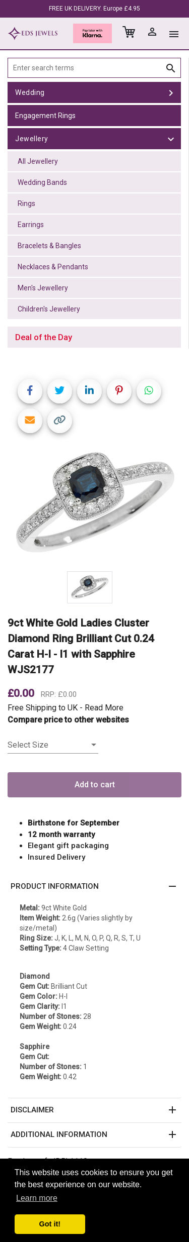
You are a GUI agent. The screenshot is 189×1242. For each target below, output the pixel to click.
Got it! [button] (49, 1224)
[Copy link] (59, 420)
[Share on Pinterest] (119, 391)
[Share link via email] (30, 420)
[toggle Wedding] (171, 92)
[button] (94, 887)
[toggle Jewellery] (171, 139)
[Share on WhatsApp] (149, 391)
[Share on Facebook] (30, 391)
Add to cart (95, 784)
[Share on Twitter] (59, 391)
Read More (104, 707)
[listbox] (53, 745)
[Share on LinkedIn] (89, 391)
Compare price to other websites (68, 719)
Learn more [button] (36, 1198)
